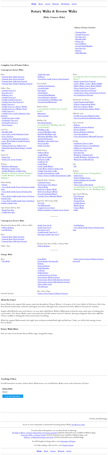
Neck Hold (78, 182)
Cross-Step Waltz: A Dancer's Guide (33, 435)
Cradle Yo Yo (43, 162)
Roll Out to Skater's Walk (47, 189)
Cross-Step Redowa (81, 134)
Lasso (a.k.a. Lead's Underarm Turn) (15, 134)
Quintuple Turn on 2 (10, 123)
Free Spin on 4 (80, 37)
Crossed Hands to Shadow (47, 97)
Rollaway (41, 77)
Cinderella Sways (44, 182)
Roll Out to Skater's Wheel (48, 192)
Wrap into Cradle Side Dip (84, 159)
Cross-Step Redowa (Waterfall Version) (88, 136)
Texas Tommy (7, 125)
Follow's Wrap (43, 152)
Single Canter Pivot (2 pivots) (85, 81)
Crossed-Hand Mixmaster (47, 102)
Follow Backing (8, 227)
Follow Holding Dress (82, 178)
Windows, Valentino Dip (83, 155)
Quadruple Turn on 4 (10, 120)
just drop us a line (78, 424)
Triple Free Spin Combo (11, 118)
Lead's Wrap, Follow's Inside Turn (50, 169)
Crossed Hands (43, 88)
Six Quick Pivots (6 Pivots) (83, 95)
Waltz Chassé (79, 205)
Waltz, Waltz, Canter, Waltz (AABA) (87, 86)
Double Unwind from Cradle (48, 173)
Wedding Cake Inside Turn (48, 141)
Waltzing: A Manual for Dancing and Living (38, 437)
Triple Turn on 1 (8, 111)
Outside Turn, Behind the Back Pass (15, 139)
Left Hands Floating (45, 139)
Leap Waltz (42, 259)
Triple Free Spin (44, 74)
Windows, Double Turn (11, 169)
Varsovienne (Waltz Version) (49, 277)
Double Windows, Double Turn (14, 171)
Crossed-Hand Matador (84, 46)
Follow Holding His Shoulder (85, 180)
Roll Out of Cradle (44, 157)
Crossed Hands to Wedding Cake (50, 100)
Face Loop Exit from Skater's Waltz (87, 109)
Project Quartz (68, 445)
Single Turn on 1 (8, 104)
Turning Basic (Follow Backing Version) (17, 84)
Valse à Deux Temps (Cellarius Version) (53, 293)
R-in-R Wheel (80, 44)
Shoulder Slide (80, 39)
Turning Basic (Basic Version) (13, 77)
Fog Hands (42, 90)
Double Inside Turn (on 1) (47, 232)
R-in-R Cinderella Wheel (47, 194)
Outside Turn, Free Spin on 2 (13, 102)
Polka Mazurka (81, 53)
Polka (76, 210)
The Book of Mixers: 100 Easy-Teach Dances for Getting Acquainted (35, 433)
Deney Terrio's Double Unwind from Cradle (54, 175)
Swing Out (79, 41)
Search (74, 4)
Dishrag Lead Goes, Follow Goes (14, 146)
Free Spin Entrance (45, 123)
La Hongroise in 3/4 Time (47, 275)
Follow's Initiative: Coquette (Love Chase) (53, 210)
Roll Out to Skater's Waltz (83, 106)
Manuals (56, 4)
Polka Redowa (43, 273)
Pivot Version (79, 196)
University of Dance (67, 441)
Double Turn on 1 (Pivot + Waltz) (14, 106)
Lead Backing (7, 230)
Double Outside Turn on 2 (12, 100)
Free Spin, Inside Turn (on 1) (48, 234)
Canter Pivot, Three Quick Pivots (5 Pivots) (90, 93)
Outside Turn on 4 (82, 34)
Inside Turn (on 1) (44, 227)
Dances (47, 4)
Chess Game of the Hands (83, 185)
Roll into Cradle (44, 159)
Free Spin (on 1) (44, 230)
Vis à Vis (41, 203)
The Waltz (6, 261)
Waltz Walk (78, 198)
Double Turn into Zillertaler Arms (86, 116)
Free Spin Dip (80, 48)
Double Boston (79, 203)
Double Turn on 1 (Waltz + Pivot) (14, 109)
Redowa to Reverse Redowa (84, 127)
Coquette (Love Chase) (46, 208)
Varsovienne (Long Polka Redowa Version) (54, 282)
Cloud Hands (43, 93)
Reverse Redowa (80, 129)
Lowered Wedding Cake (47, 132)
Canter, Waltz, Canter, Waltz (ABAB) (88, 84)
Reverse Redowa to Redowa (84, 132)
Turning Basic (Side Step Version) (14, 81)
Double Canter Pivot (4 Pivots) (85, 90)
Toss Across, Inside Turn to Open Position (53, 79)
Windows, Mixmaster (10, 166)
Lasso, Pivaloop (7, 136)
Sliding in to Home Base (83, 148)
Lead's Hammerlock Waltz (84, 102)
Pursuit (4, 185)
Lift (75, 166)
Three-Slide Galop (45, 284)
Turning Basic (80, 32)
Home (33, 4)
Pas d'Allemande (44, 205)
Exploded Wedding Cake (47, 134)
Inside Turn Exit (44, 146)
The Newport (43, 286)
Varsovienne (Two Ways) (47, 185)
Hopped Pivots (79, 201)
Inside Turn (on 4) (44, 225)
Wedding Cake (43, 129)
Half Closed (78, 175)
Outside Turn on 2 (9, 97)
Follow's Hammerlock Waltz (84, 104)
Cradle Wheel (43, 155)
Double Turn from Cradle (47, 171)
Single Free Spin (8, 210)
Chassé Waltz (43, 187)
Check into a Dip (80, 150)
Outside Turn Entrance (46, 86)
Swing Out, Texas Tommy (12, 159)
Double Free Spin (8, 212)
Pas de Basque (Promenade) (48, 261)
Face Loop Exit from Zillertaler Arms (87, 118)
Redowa (78, 51)
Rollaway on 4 (7, 95)
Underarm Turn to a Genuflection (86, 146)
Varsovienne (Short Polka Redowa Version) (54, 280)
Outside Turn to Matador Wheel (50, 196)
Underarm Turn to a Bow (83, 143)
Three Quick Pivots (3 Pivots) (84, 88)
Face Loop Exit (43, 116)
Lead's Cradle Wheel (45, 166)
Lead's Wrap (42, 164)
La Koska (41, 270)
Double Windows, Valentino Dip (86, 157)
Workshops (65, 4)
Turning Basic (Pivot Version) (13, 79)
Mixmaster (42, 113)
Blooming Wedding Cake (47, 136)
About (40, 4)
